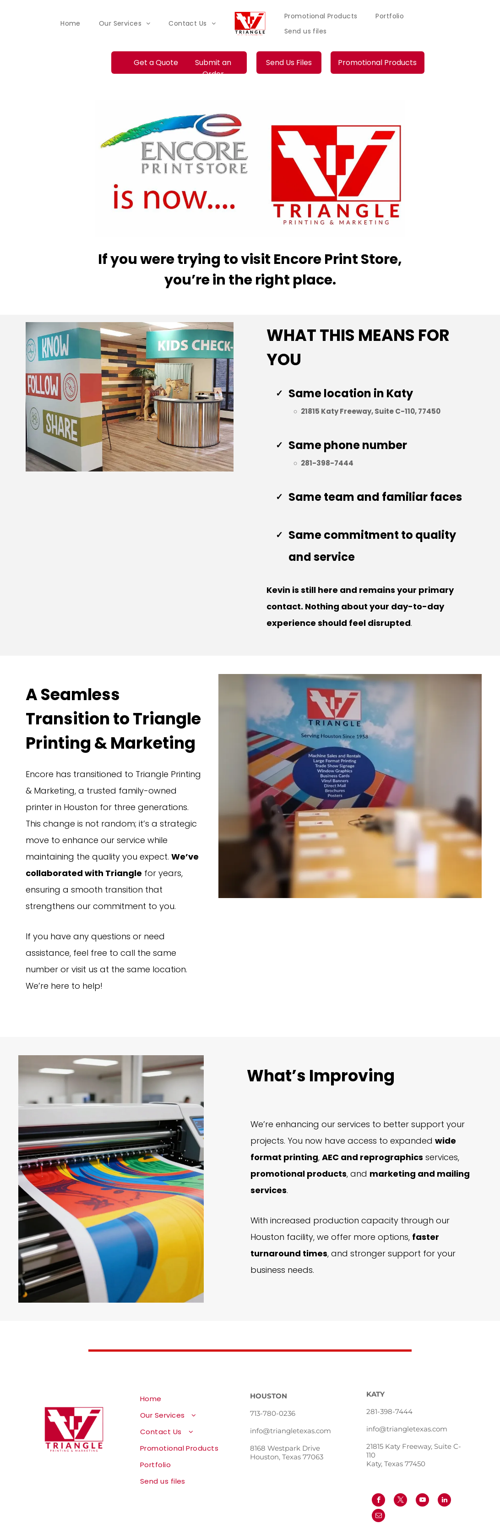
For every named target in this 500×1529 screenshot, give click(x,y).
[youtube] (422, 1501)
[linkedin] (444, 1501)
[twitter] (400, 1501)
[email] (378, 1516)
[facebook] (378, 1501)
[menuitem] (70, 23)
